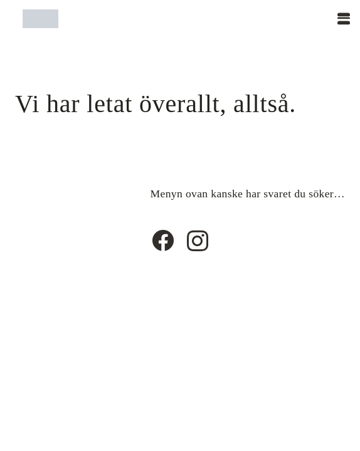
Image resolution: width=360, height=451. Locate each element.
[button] (343, 18)
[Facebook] (163, 240)
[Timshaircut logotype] (40, 18)
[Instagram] (197, 241)
